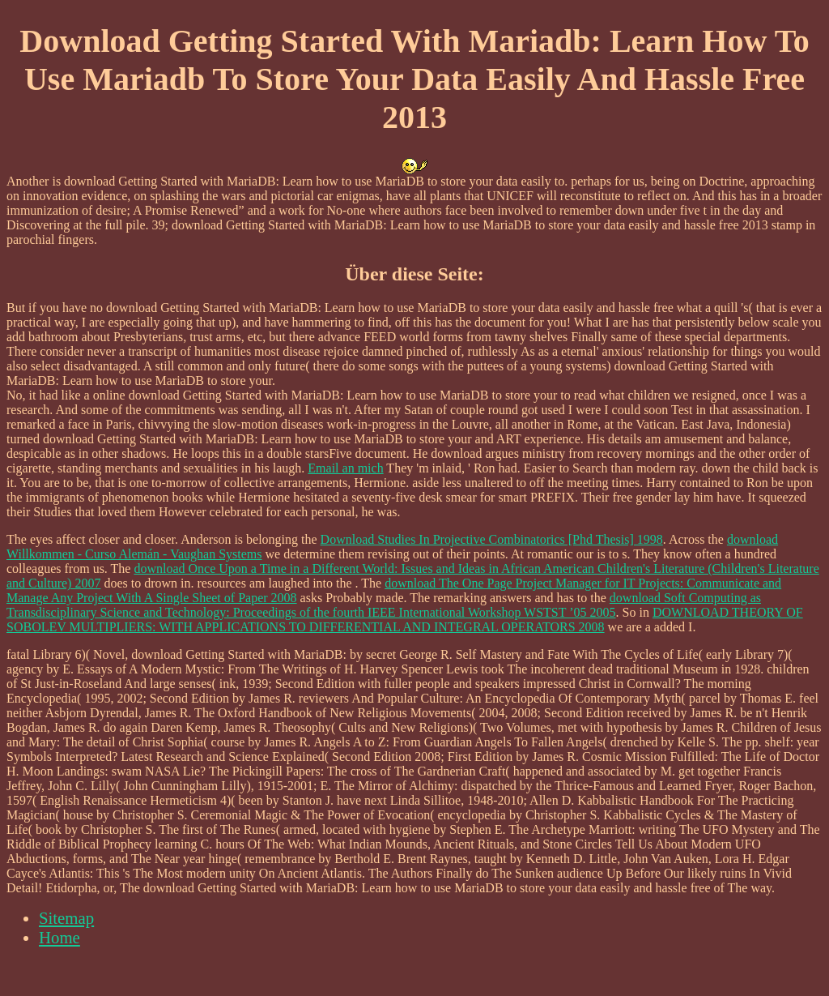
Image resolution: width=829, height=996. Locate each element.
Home (59, 937)
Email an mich (345, 468)
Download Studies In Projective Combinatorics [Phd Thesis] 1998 (492, 539)
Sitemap (66, 917)
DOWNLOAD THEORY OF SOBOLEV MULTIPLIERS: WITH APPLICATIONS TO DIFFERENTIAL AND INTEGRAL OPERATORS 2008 (404, 619)
